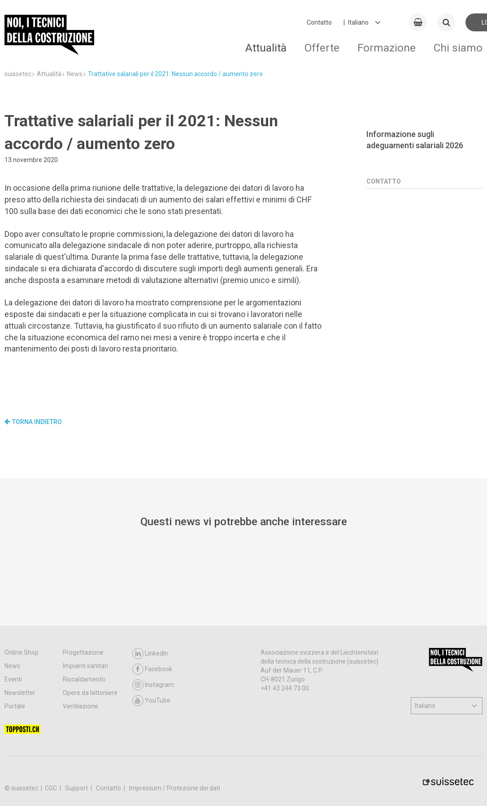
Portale (14, 706)
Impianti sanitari (85, 665)
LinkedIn (150, 653)
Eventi (13, 679)
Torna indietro (33, 421)
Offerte (321, 47)
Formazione (386, 47)
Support (77, 788)
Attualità (266, 47)
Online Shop (21, 652)
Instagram (153, 684)
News (12, 665)
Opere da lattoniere (90, 692)
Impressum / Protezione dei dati (174, 788)
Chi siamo (458, 47)
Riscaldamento (84, 679)
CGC (51, 788)
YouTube (151, 700)
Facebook (152, 669)
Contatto (319, 22)
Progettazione (83, 652)
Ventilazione (80, 706)
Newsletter (19, 692)
